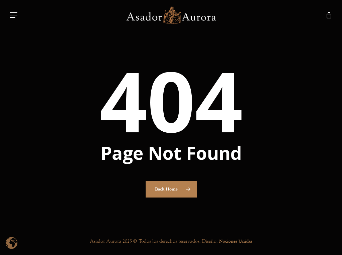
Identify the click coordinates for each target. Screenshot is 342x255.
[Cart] (329, 15)
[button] (13, 15)
